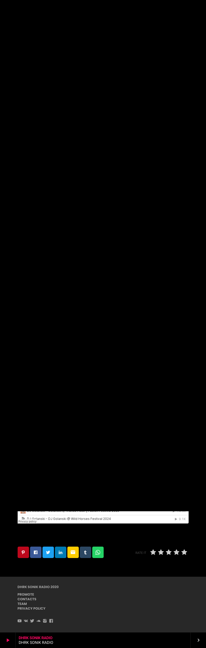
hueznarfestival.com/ (40, 266)
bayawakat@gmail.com (88, 178)
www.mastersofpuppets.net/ (47, 223)
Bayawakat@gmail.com (42, 300)
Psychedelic (103, 65)
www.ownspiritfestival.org (44, 237)
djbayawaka (98, 292)
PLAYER (187, 10)
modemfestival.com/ (39, 252)
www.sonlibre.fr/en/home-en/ (48, 209)
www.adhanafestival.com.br (46, 281)
